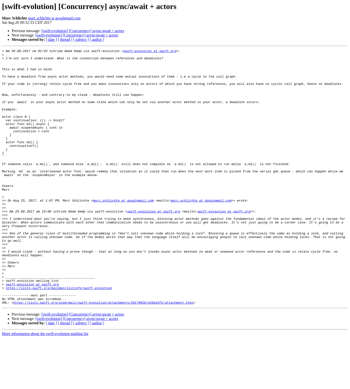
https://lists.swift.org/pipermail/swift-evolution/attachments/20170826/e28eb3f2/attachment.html (103, 353)
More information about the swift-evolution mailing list (45, 385)
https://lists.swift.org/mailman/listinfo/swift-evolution (59, 336)
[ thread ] (65, 39)
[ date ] (51, 39)
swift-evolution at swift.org (149, 51)
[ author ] (97, 39)
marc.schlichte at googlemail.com (54, 18)
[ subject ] (81, 39)
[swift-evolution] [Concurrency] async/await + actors (83, 31)
